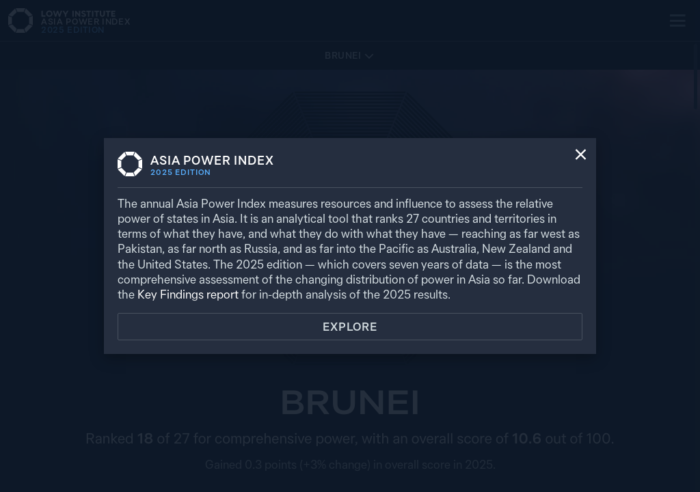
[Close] (580, 156)
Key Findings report (188, 294)
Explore (350, 326)
